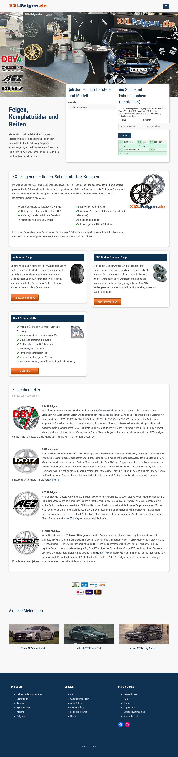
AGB (126, 698)
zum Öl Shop (25, 371)
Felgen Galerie (77, 707)
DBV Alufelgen (98, 410)
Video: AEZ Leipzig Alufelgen (144, 648)
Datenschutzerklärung (134, 711)
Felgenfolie (22, 716)
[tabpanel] (89, 54)
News (73, 716)
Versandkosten (131, 694)
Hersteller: (72, 102)
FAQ (72, 694)
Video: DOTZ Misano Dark (89, 648)
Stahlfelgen (22, 698)
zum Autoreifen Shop (25, 297)
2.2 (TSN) (147, 120)
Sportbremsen (23, 707)
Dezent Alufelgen (102, 552)
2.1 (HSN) (122, 120)
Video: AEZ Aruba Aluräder (34, 648)
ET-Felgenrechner (78, 711)
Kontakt (127, 703)
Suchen (125, 135)
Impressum (129, 707)
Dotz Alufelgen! (51, 479)
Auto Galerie (76, 703)
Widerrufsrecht (131, 716)
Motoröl (20, 711)
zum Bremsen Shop (107, 301)
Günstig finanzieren (79, 698)
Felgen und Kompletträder (29, 694)
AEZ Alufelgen (75, 518)
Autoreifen (22, 703)
